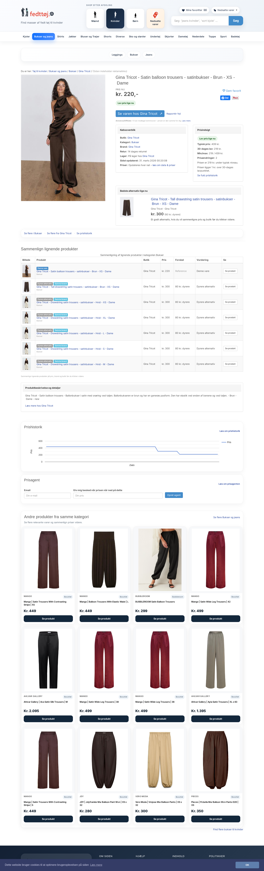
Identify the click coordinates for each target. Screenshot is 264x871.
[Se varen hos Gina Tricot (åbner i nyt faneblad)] (63, 137)
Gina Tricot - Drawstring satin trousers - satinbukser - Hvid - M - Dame (75, 364)
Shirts (60, 36)
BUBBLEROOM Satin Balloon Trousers (155, 601)
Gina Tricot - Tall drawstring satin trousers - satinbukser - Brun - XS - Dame (78, 286)
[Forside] (37, 13)
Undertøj (155, 36)
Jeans (148, 54)
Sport (223, 36)
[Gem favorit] (231, 91)
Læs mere (186, 121)
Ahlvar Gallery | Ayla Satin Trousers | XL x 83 (214, 701)
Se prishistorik (84, 233)
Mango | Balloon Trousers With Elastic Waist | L (104, 601)
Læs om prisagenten (229, 483)
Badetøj (235, 36)
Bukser (134, 54)
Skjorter (169, 36)
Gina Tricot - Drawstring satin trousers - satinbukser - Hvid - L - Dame (75, 333)
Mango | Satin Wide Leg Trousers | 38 (99, 701)
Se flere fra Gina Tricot (59, 233)
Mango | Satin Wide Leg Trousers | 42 (210, 601)
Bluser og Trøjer (90, 36)
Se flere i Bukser (33, 233)
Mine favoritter (194, 10)
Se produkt (230, 271)
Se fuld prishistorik (207, 175)
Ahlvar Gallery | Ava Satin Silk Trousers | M (46, 701)
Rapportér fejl (174, 113)
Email (27, 490)
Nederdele (198, 36)
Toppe (212, 36)
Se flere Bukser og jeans (226, 517)
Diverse (120, 36)
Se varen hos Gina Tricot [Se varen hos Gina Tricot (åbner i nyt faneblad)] (138, 114)
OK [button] (247, 865)
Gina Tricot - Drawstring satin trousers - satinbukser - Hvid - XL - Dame (76, 317)
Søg (236, 20)
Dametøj (183, 36)
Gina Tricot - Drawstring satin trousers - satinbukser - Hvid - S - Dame (75, 348)
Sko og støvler (137, 36)
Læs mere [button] (96, 864)
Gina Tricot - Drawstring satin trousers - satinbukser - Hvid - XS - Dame (76, 302)
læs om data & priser (164, 165)
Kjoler (26, 36)
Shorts (107, 36)
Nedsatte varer (225, 10)
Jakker (72, 36)
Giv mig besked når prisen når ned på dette (97, 490)
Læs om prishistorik (230, 431)
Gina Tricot (133, 137)
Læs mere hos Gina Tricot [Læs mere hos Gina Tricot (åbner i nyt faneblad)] (39, 405)
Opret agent (174, 495)
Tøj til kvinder (39, 71)
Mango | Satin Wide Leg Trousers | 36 (154, 701)
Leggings (117, 54)
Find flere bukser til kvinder (228, 829)
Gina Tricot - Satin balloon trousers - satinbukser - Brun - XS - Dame (74, 271)
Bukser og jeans (43, 36)
